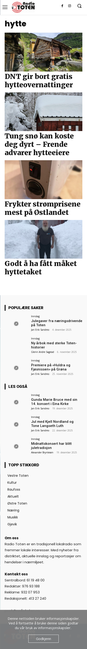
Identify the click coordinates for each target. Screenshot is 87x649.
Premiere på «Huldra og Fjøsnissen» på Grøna (50, 367)
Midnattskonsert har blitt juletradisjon (51, 446)
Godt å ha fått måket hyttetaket (41, 267)
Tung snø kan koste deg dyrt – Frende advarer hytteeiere (39, 144)
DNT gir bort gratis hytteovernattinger (39, 80)
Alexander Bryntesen (42, 452)
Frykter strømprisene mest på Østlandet (43, 208)
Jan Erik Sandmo (40, 329)
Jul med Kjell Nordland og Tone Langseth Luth (52, 424)
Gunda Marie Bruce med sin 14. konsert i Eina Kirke (54, 402)
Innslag (35, 316)
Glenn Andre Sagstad (42, 352)
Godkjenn (43, 638)
